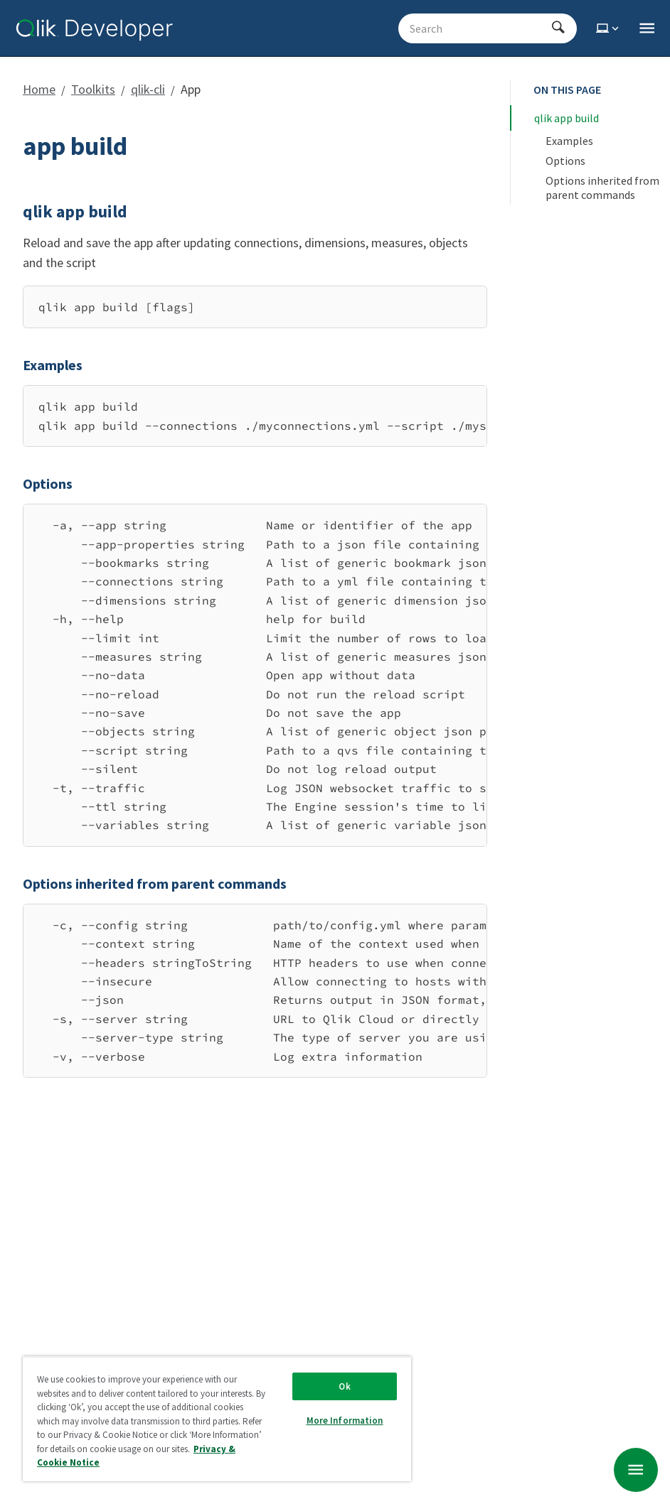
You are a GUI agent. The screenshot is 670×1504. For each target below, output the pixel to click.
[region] (255, 416)
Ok (344, 1386)
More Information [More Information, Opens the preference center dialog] (345, 1420)
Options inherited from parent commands (603, 187)
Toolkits (93, 89)
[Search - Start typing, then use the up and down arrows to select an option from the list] (479, 28)
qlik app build (566, 118)
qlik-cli (148, 89)
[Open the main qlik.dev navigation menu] (647, 28)
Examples (569, 141)
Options (565, 160)
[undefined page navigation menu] (636, 1470)
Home (39, 89)
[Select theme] (609, 28)
